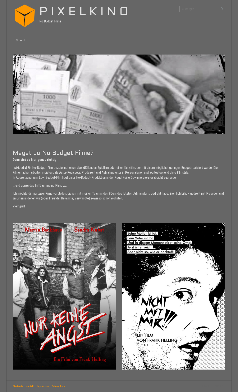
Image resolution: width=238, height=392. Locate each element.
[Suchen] (222, 9)
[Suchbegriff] (202, 9)
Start (20, 40)
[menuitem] (20, 40)
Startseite (18, 386)
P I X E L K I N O (83, 12)
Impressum (43, 386)
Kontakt (30, 386)
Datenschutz (58, 386)
